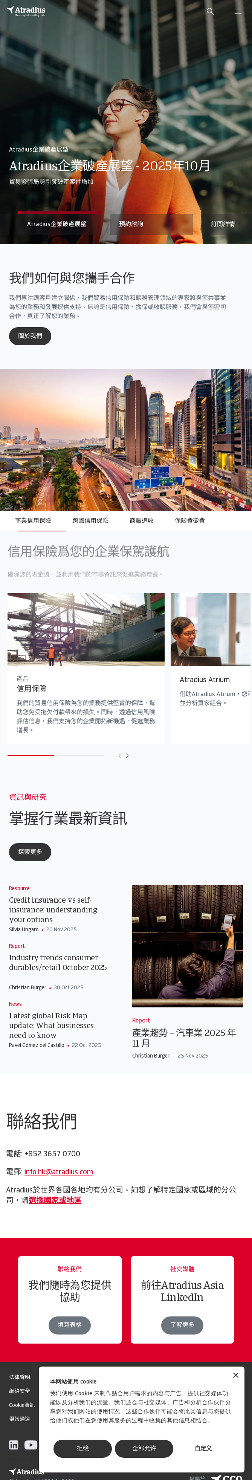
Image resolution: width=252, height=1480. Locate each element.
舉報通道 (19, 1419)
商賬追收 (142, 521)
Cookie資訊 (22, 1405)
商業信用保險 (33, 521)
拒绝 (83, 1449)
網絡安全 (19, 1391)
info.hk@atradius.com (58, 1172)
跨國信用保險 (90, 521)
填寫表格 (70, 1339)
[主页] (26, 11)
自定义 (203, 1449)
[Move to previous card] (104, 755)
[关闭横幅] (235, 1376)
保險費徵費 (190, 521)
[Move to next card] (112, 755)
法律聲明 (19, 1378)
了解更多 (182, 1341)
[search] (210, 11)
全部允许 (144, 1449)
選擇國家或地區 (55, 1201)
